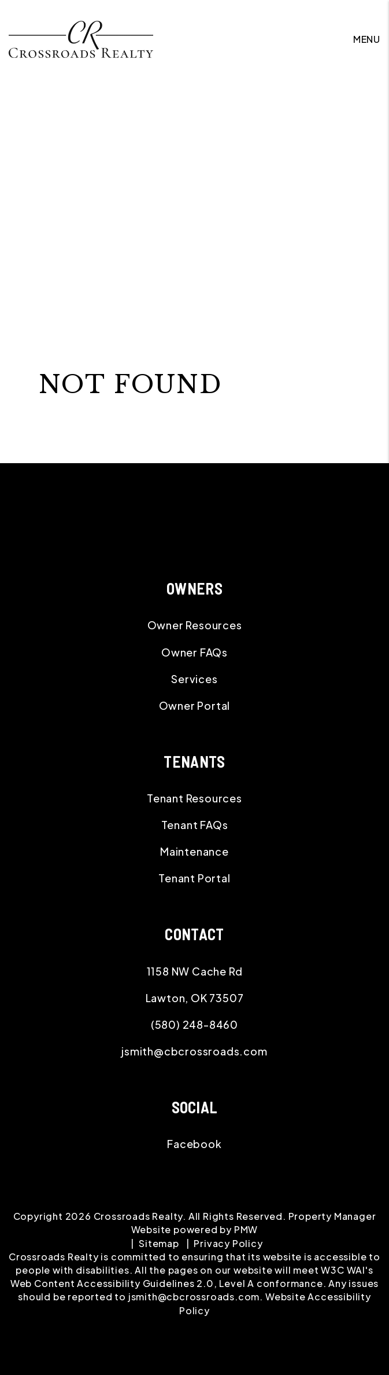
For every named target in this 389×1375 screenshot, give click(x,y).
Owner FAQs (194, 652)
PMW (246, 1229)
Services (194, 678)
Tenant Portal (194, 878)
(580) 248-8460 (194, 1024)
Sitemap (159, 1243)
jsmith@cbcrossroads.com (194, 1051)
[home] (81, 38)
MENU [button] (366, 39)
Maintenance (194, 851)
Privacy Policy (228, 1243)
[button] (194, 1144)
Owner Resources (194, 625)
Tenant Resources (194, 798)
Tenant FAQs (194, 824)
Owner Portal (195, 705)
